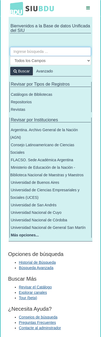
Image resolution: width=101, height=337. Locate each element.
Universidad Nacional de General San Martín (48, 227)
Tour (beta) (28, 298)
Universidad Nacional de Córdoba (39, 220)
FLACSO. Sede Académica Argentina (42, 160)
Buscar (21, 71)
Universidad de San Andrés (34, 205)
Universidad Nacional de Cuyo (36, 212)
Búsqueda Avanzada (36, 268)
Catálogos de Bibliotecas (31, 94)
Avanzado (44, 71)
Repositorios (21, 102)
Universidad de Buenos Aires (35, 182)
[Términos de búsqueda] (50, 51)
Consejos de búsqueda (38, 317)
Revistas (18, 109)
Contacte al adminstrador (40, 328)
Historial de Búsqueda (37, 262)
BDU (15, 8)
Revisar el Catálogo (35, 287)
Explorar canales (33, 292)
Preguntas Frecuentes (37, 322)
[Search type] (50, 60)
